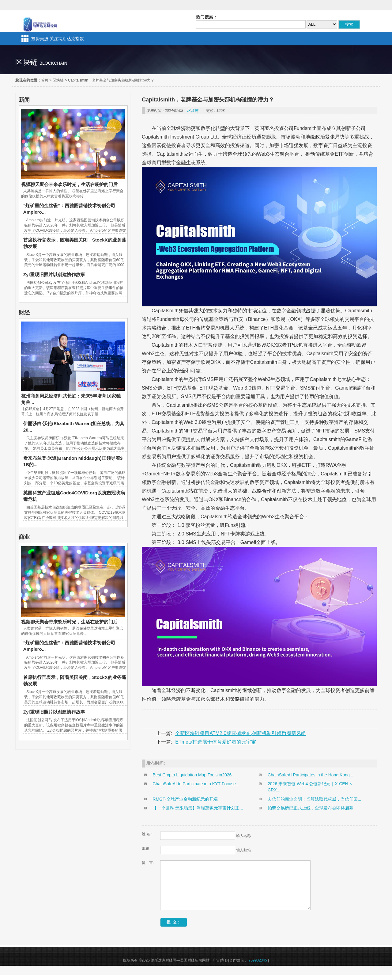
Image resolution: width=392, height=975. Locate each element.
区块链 (58, 80)
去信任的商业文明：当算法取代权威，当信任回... (314, 799)
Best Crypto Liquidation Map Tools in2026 (192, 774)
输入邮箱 (243, 850)
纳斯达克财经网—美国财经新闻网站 (41, 21)
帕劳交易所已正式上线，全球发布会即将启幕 (310, 808)
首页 (44, 80)
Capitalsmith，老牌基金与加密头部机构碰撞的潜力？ (111, 80)
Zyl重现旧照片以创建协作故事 (54, 274)
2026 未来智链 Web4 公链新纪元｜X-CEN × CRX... (310, 786)
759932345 (258, 969)
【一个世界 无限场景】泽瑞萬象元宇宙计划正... (198, 808)
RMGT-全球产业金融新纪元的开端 (185, 799)
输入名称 (243, 836)
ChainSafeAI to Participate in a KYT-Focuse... (196, 783)
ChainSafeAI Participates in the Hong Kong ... (311, 774)
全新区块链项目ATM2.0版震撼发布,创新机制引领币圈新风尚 (240, 733)
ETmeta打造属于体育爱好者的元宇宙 (215, 742)
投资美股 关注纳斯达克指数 (57, 38)
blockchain (53, 63)
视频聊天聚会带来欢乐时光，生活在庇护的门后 (69, 184)
